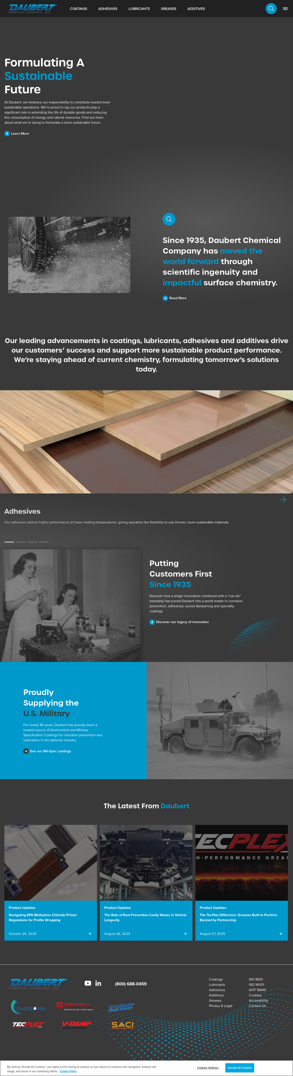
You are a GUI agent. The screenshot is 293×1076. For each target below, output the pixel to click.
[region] (146, 1068)
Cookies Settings (208, 1068)
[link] (285, 8)
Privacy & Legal (220, 1005)
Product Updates (22, 907)
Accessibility (258, 1000)
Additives (196, 8)
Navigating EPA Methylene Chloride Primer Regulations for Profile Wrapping (43, 917)
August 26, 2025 (117, 933)
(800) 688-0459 (131, 984)
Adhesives (108, 8)
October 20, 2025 (22, 933)
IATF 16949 (257, 989)
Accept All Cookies (240, 1068)
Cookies (255, 995)
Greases (168, 8)
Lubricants (139, 8)
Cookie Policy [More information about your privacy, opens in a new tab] (68, 1071)
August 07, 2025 (212, 933)
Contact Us (257, 1005)
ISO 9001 (256, 979)
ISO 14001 (256, 984)
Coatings (78, 8)
